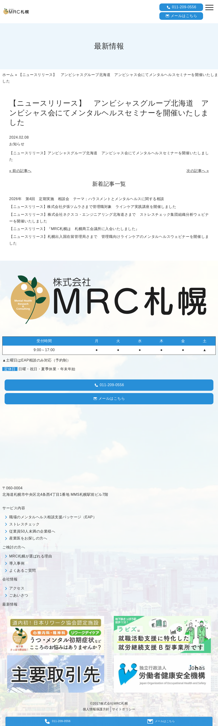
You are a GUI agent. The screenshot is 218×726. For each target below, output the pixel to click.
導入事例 (16, 563)
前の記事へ (22, 171)
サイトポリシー (123, 709)
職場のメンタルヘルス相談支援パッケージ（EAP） (53, 517)
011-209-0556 (181, 7)
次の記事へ (196, 171)
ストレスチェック (24, 524)
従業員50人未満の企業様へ (32, 531)
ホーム (8, 75)
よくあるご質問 (22, 570)
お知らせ (16, 144)
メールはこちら (181, 16)
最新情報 (9, 604)
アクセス (16, 588)
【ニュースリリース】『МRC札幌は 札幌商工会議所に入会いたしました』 (74, 229)
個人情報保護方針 (96, 709)
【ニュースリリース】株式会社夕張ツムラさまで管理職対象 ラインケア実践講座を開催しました (92, 207)
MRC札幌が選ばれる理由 (30, 556)
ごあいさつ (18, 595)
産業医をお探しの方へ (28, 538)
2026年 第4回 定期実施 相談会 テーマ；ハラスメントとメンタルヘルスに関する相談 (86, 199)
